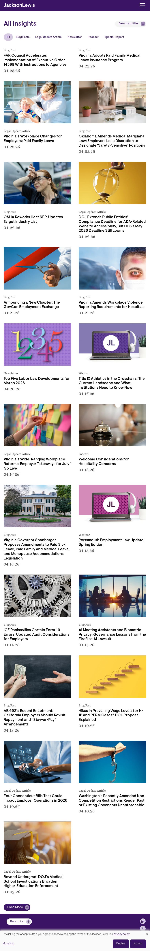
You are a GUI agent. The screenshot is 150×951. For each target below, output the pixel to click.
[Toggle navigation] (142, 5)
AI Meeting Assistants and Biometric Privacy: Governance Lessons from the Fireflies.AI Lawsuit (112, 634)
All (8, 37)
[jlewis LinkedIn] (143, 921)
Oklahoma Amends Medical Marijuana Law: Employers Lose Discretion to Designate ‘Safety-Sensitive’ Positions (112, 141)
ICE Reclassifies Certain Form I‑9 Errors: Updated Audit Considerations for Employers (36, 634)
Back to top (17, 921)
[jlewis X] (143, 928)
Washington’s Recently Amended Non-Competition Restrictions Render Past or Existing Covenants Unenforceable (112, 800)
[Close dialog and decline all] (147, 933)
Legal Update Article (48, 37)
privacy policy (122, 934)
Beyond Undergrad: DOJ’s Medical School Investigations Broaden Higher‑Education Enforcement (33, 881)
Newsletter (75, 37)
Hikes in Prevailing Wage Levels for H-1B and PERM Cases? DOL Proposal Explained (111, 715)
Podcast (93, 37)
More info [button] (8, 943)
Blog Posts (22, 37)
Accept (138, 943)
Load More (15, 907)
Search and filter (129, 23)
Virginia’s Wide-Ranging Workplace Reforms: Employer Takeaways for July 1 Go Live (37, 464)
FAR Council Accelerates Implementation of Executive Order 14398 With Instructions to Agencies (35, 60)
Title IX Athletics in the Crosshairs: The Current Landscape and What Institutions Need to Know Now (112, 383)
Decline (120, 943)
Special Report (114, 37)
